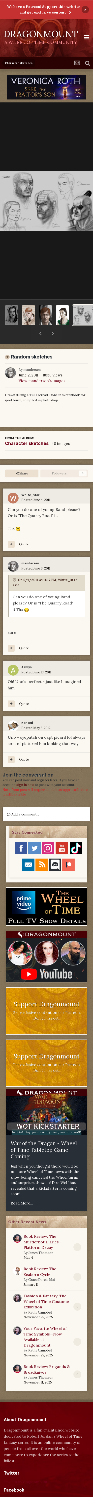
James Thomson (40, 1240)
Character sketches (27, 430)
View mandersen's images (42, 368)
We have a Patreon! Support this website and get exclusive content (43, 9)
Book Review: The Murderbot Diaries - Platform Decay (43, 1229)
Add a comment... (23, 801)
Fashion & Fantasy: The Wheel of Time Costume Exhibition (46, 1289)
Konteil (27, 710)
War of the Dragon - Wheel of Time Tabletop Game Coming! (44, 1137)
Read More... (22, 1190)
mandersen (32, 357)
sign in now (25, 772)
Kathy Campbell (40, 1300)
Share (22, 460)
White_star (30, 482)
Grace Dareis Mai (41, 1267)
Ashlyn (26, 654)
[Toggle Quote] (15, 567)
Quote (24, 531)
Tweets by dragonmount (26, 1469)
